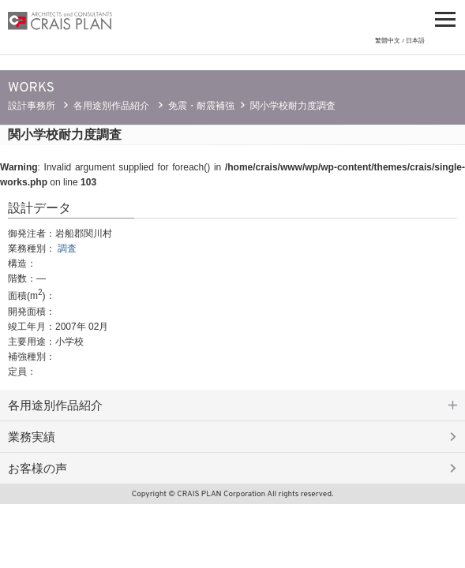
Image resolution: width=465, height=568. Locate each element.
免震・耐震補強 (201, 105)
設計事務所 (31, 105)
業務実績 (31, 436)
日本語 (415, 40)
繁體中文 (387, 40)
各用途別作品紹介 (111, 105)
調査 (67, 248)
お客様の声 (37, 468)
